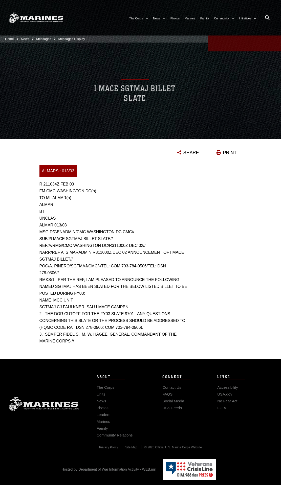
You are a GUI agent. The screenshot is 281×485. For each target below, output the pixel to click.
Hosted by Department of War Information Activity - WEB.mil (108, 469)
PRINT (230, 152)
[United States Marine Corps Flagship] (36, 16)
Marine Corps (44, 407)
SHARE (191, 152)
